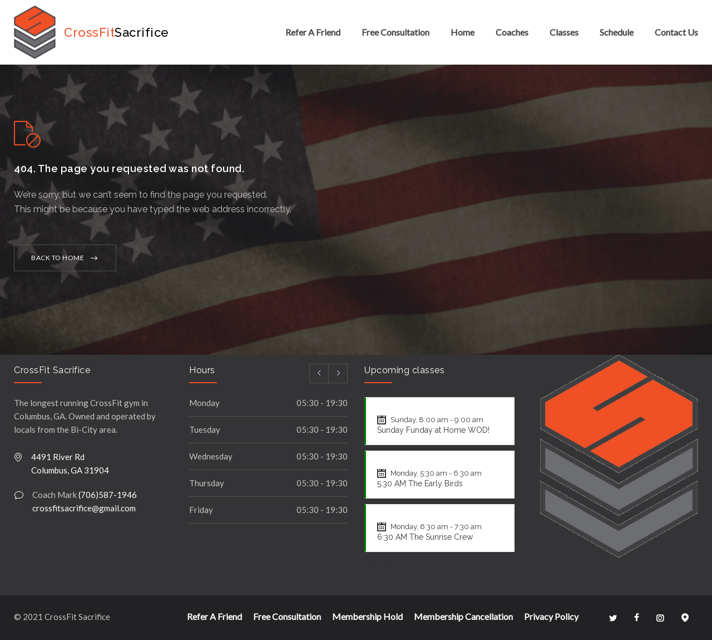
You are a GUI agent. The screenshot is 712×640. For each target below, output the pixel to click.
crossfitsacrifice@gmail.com (84, 508)
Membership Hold (367, 616)
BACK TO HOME (57, 257)
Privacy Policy (551, 616)
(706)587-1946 (107, 495)
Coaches (512, 32)
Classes (564, 32)
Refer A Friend (312, 32)
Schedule (617, 32)
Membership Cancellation (463, 616)
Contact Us (676, 32)
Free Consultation (395, 32)
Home (462, 32)
